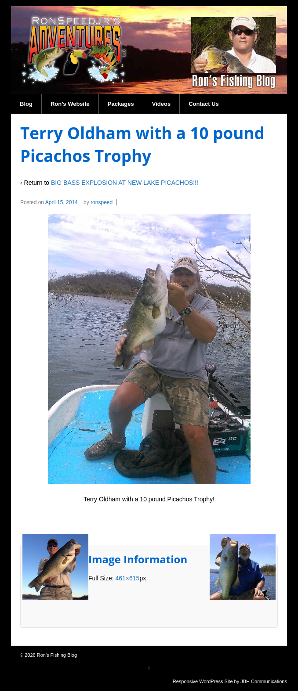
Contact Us (204, 104)
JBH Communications (263, 681)
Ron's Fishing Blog (56, 655)
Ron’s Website (70, 104)
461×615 (127, 578)
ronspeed (102, 202)
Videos (161, 104)
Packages (121, 104)
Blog (26, 104)
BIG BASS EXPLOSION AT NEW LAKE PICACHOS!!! (124, 182)
